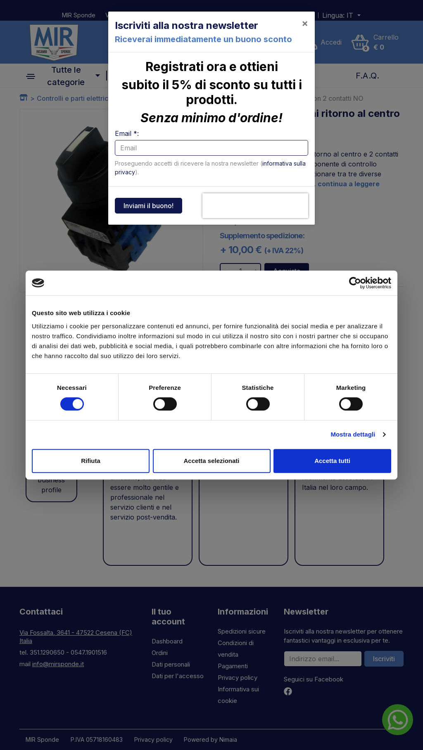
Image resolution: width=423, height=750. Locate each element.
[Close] (305, 23)
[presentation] (255, 205)
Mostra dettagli (352, 434)
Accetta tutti (332, 460)
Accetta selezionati (211, 460)
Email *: (127, 133)
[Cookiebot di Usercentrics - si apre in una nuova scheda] (355, 283)
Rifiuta (90, 460)
